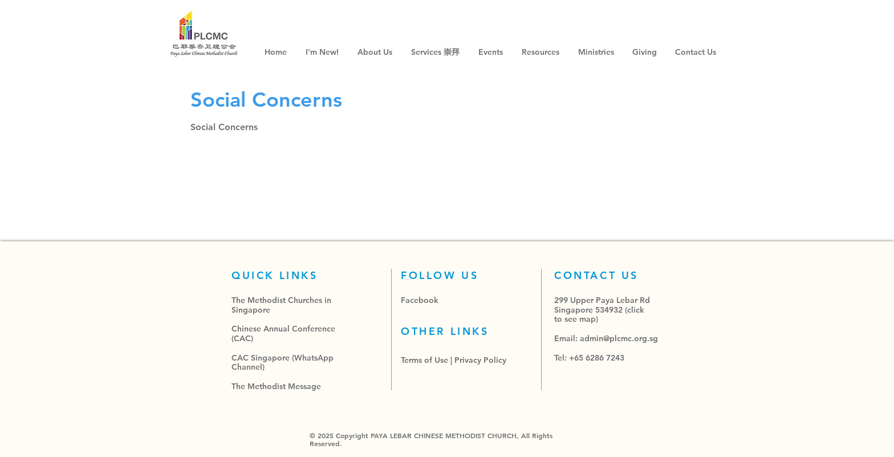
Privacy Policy (480, 360)
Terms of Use (424, 360)
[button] (436, 52)
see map (580, 319)
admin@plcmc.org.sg (619, 338)
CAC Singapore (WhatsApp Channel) (282, 363)
